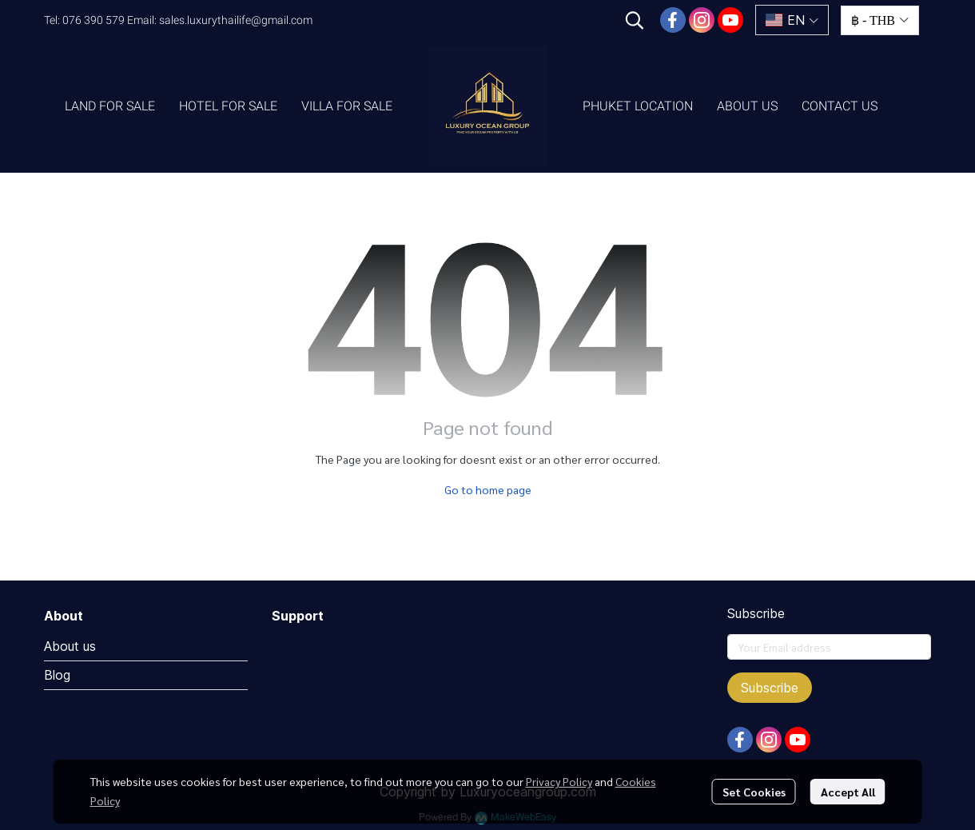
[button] (634, 20)
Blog (57, 675)
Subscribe (769, 688)
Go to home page (487, 489)
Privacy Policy (559, 781)
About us (70, 646)
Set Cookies (754, 791)
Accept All (848, 791)
